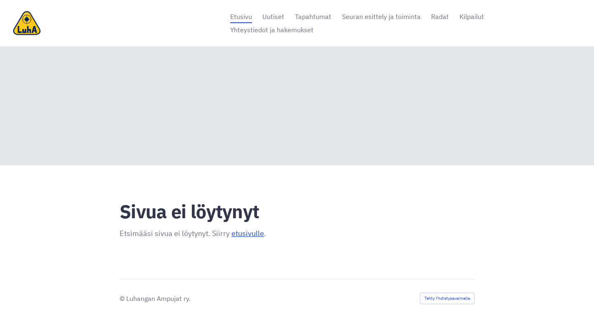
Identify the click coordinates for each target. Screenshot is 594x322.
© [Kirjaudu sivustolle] (123, 298)
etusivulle (247, 233)
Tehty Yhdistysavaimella (447, 298)
